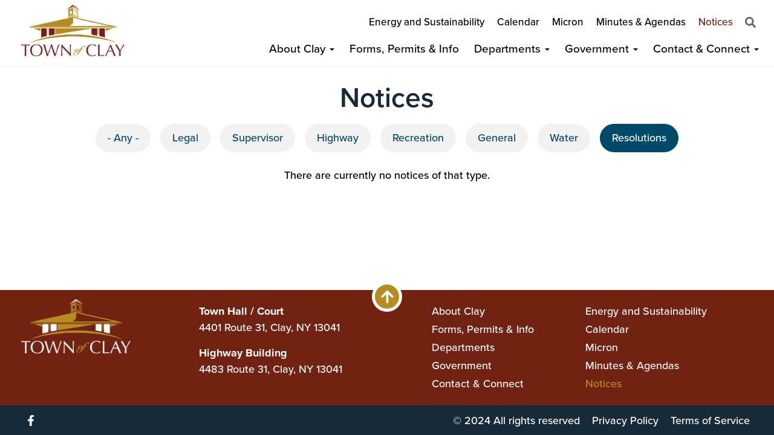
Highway (338, 138)
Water (564, 138)
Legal (185, 138)
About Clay (301, 48)
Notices (715, 22)
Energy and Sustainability (426, 22)
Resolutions (639, 138)
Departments (512, 48)
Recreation (418, 138)
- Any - (123, 138)
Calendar (518, 22)
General (497, 138)
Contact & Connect (706, 48)
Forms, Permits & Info (404, 48)
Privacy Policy (625, 420)
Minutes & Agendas (641, 22)
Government (601, 48)
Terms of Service (710, 420)
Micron (568, 22)
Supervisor (257, 138)
